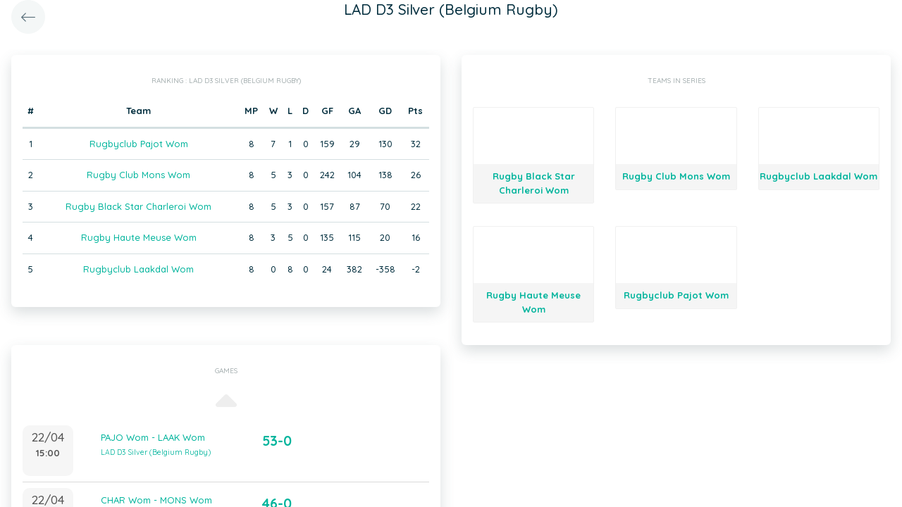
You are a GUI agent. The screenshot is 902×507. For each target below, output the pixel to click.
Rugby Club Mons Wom (138, 174)
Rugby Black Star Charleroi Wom (138, 206)
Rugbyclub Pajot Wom (138, 143)
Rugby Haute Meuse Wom (139, 237)
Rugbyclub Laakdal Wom (138, 269)
